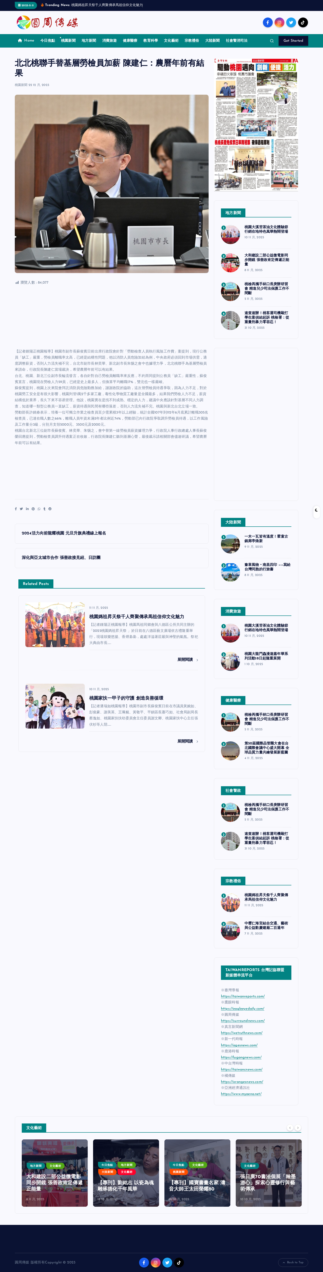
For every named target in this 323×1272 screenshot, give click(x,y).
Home (26, 41)
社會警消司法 (237, 41)
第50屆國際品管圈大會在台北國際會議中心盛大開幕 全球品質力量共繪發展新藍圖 (266, 748)
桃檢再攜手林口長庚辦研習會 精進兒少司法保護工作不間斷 (266, 288)
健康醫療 (130, 41)
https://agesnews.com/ (239, 1045)
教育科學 (150, 41)
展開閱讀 (187, 660)
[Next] (298, 1127)
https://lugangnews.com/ (241, 1057)
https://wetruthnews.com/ (241, 1033)
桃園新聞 (68, 41)
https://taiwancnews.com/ (241, 1069)
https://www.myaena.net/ (241, 1094)
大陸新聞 (212, 41)
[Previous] (290, 1127)
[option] (55, 1173)
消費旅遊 (109, 41)
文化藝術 (171, 41)
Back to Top (293, 1262)
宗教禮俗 (192, 41)
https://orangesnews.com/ (242, 1082)
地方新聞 (89, 41)
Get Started (293, 41)
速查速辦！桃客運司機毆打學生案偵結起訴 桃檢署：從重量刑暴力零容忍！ (266, 317)
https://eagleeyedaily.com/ (242, 1009)
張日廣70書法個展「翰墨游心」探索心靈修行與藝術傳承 (268, 1183)
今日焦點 (47, 41)
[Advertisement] (112, 317)
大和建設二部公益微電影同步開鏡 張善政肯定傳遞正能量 (266, 260)
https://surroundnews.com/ (243, 1021)
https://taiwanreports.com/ (243, 996)
